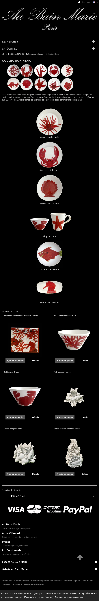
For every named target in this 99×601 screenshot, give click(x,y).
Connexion (84, 2)
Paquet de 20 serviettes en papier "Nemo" (21, 315)
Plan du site (87, 580)
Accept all (83, 593)
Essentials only (31, 597)
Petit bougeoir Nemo (62, 372)
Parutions (23, 545)
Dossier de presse (10, 545)
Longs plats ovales (49, 302)
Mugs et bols (49, 236)
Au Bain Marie (11, 524)
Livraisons (7, 580)
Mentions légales (71, 580)
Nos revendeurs (21, 580)
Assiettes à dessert (49, 170)
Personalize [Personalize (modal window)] (60, 597)
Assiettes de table (49, 137)
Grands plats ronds (49, 269)
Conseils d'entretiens (12, 584)
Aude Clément (11, 533)
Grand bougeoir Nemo (13, 429)
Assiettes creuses (49, 203)
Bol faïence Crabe (11, 372)
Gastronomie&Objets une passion (17, 528)
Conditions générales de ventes (46, 580)
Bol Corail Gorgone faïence (65, 315)
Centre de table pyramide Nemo (67, 429)
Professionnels (11, 550)
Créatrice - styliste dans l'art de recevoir (19, 537)
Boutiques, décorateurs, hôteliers (16, 554)
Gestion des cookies (34, 584)
